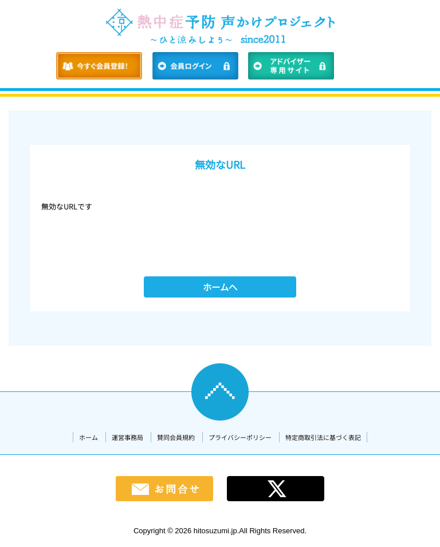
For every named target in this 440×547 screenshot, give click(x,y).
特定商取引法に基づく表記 (323, 437)
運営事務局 (127, 437)
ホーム (88, 437)
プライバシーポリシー (240, 437)
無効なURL (220, 164)
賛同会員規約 (176, 437)
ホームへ (220, 286)
